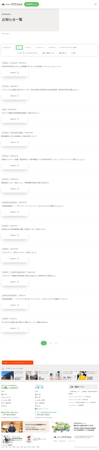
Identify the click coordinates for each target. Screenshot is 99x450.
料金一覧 (37, 397)
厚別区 (38, 447)
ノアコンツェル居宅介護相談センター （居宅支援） (83, 402)
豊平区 (29, 447)
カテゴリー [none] (7, 47)
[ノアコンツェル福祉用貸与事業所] (12, 439)
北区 (10, 447)
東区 (18, 447)
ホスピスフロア (6, 397)
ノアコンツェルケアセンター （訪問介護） (80, 396)
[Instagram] (47, 386)
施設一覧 (4, 394)
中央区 (2, 447)
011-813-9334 (8, 415)
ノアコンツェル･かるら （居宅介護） (79, 399)
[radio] (19, 47)
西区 (7, 447)
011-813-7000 (42, 415)
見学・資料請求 (6, 403)
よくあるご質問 (6, 400)
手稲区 (13, 447)
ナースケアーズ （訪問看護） (77, 405)
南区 (25, 447)
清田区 (33, 447)
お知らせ (4, 406)
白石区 (21, 447)
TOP (2, 391)
